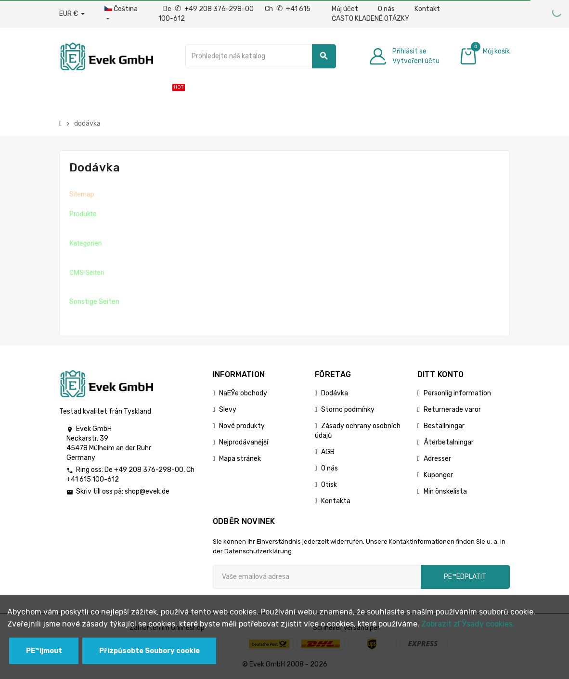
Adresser (437, 459)
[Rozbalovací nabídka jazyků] (121, 14)
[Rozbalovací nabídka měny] (72, 14)
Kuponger (438, 475)
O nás (386, 9)
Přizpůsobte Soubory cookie (149, 651)
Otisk (329, 485)
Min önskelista (445, 491)
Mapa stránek (240, 459)
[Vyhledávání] (260, 56)
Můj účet (345, 9)
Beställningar (444, 426)
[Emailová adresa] (317, 577)
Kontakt (427, 9)
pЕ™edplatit (465, 577)
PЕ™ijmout (44, 651)
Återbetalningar (449, 442)
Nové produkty (242, 426)
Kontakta (335, 501)
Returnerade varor (452, 409)
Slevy (227, 409)
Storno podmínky (348, 409)
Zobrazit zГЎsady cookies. (468, 623)
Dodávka (334, 393)
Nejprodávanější (243, 442)
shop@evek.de (147, 491)
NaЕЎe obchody (243, 393)
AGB (328, 452)
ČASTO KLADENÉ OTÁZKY (370, 18)
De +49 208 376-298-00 (209, 9)
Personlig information (457, 393)
